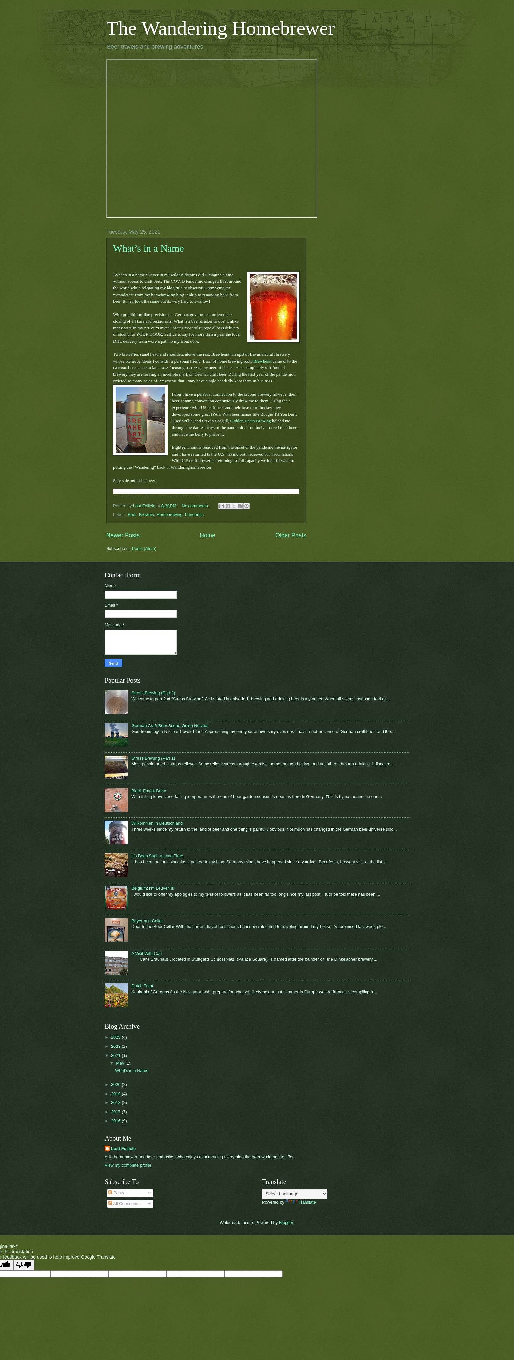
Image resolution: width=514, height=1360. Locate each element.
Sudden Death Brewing (250, 420)
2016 (116, 1120)
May (120, 1063)
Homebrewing (169, 514)
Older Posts (290, 535)
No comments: (196, 505)
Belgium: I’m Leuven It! (152, 888)
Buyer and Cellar (147, 920)
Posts (116, 1192)
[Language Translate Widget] (294, 1194)
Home (207, 535)
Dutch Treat (142, 985)
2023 (116, 1046)
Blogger (286, 1222)
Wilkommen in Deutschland (157, 823)
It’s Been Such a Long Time (157, 855)
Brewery (146, 514)
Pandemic (194, 514)
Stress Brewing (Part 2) (153, 692)
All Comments (123, 1203)
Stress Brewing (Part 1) (153, 758)
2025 (116, 1037)
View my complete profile (128, 1165)
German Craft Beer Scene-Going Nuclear (169, 725)
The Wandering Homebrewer (220, 28)
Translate (301, 1202)
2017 (116, 1111)
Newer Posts (123, 535)
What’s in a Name (148, 248)
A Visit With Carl (146, 953)
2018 (116, 1102)
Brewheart (262, 361)
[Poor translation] (23, 1265)
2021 (116, 1055)
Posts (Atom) (144, 548)
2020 (116, 1084)
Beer (132, 514)
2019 (116, 1093)
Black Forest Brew (148, 790)
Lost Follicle (123, 1148)
